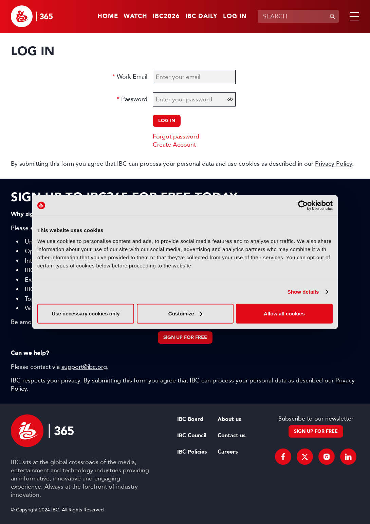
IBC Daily (201, 16)
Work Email (132, 76)
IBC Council (191, 435)
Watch (135, 16)
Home (107, 16)
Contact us (231, 435)
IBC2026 (166, 16)
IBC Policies (192, 452)
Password (134, 99)
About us (229, 419)
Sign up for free (185, 337)
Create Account (174, 145)
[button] (353, 16)
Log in (235, 16)
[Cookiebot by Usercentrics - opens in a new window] (303, 205)
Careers (228, 452)
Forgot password (176, 136)
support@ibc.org (84, 367)
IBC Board (190, 419)
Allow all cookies (284, 313)
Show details (303, 292)
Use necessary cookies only (85, 313)
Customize (185, 313)
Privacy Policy (333, 164)
